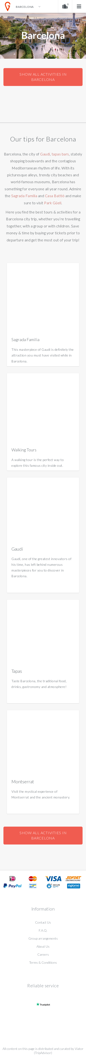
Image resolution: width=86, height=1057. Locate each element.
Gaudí (45, 154)
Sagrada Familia (24, 195)
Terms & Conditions (43, 962)
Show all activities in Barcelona (43, 77)
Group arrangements (43, 938)
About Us (43, 946)
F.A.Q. (43, 930)
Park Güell (52, 203)
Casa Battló (55, 195)
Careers (43, 954)
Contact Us (43, 922)
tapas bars (60, 154)
